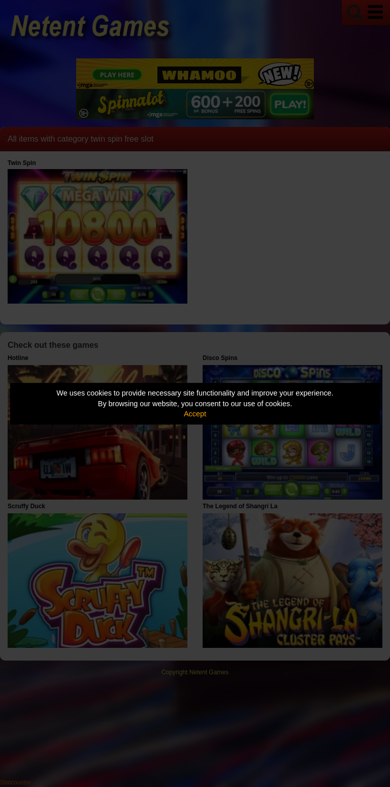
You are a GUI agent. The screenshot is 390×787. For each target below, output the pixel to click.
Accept (195, 414)
